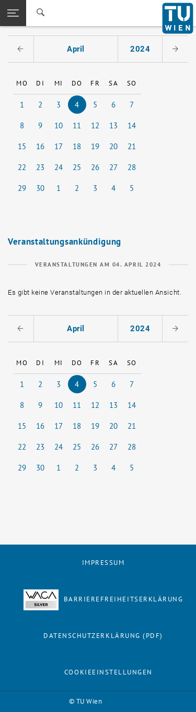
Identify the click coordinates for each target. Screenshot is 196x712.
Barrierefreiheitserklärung (103, 599)
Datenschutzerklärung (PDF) (103, 635)
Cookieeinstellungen (108, 672)
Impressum (103, 562)
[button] (13, 13)
